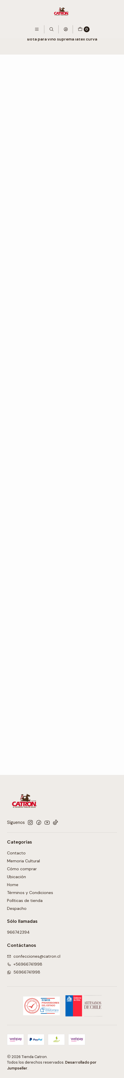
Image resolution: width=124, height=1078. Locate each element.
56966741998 (23, 972)
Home (12, 884)
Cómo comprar (22, 868)
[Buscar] (51, 29)
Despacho (17, 908)
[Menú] (36, 29)
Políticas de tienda (25, 900)
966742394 (18, 932)
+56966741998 (24, 964)
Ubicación (16, 876)
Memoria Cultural (23, 861)
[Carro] (83, 29)
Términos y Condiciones (30, 892)
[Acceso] (65, 29)
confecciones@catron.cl (33, 956)
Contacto (16, 853)
